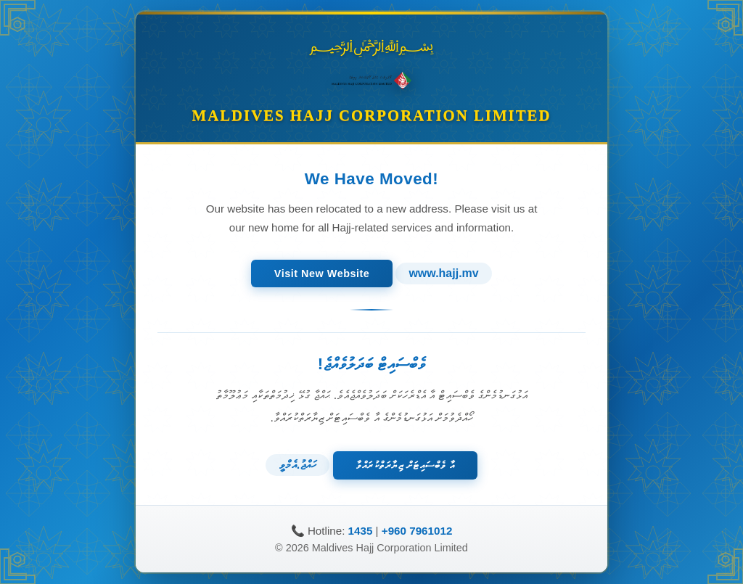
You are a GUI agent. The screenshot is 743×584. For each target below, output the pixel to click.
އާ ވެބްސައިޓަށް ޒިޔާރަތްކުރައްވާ (405, 464)
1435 (360, 531)
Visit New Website (322, 272)
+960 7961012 (417, 531)
